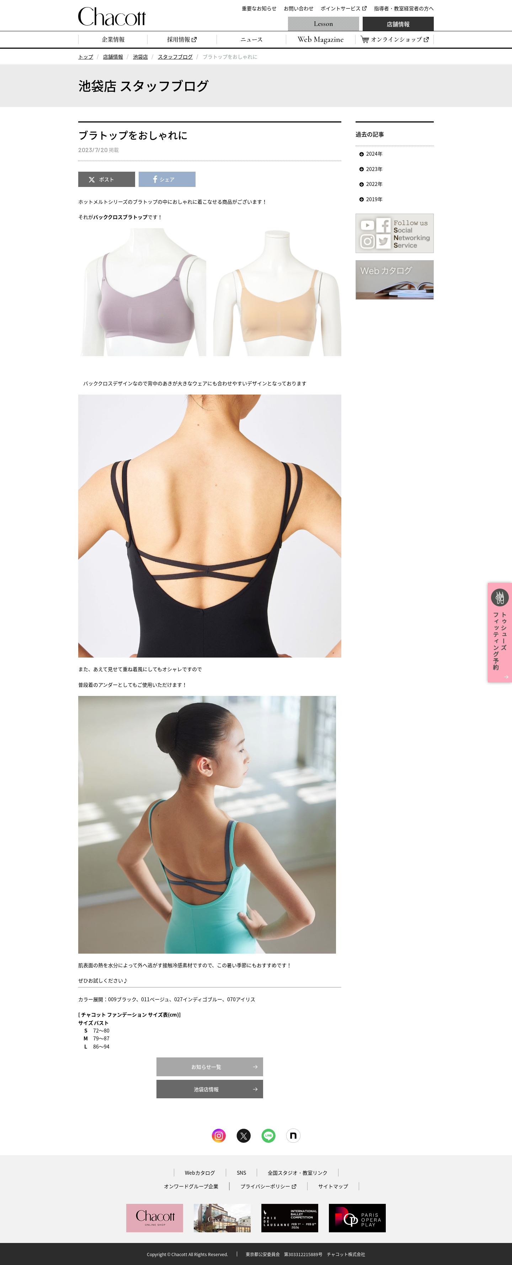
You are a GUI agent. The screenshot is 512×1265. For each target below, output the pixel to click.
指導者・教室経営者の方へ (404, 8)
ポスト (106, 179)
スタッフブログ (175, 56)
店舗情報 (398, 24)
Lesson (323, 24)
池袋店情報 (206, 1089)
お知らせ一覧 (206, 1066)
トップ (85, 56)
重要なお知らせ (259, 8)
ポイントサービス (341, 8)
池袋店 (140, 56)
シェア (167, 179)
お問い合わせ (299, 8)
